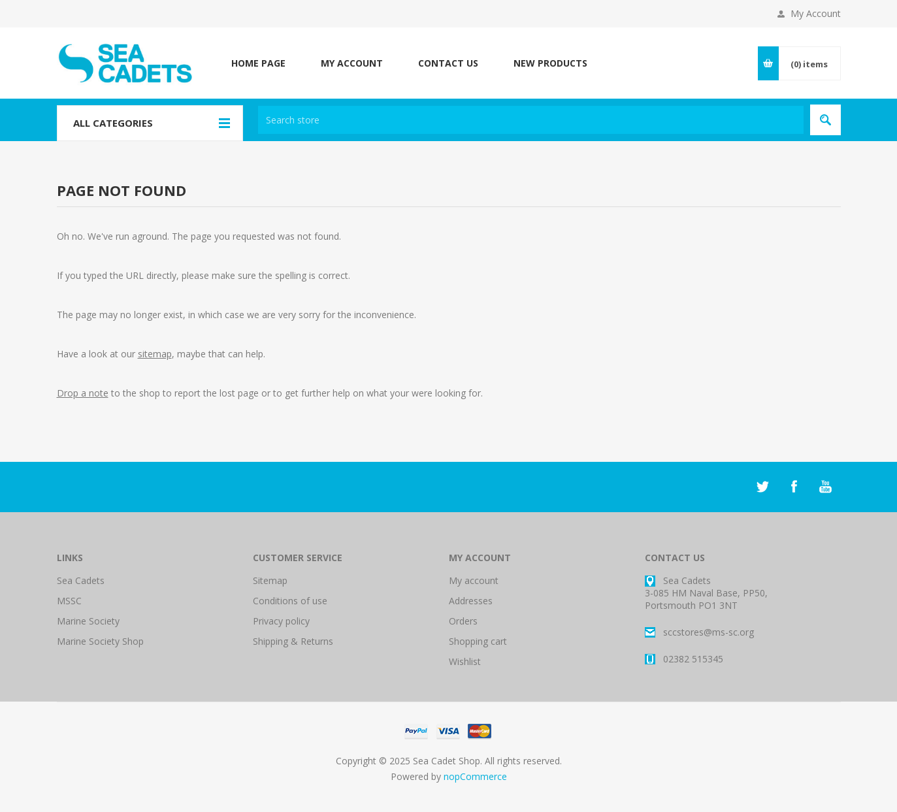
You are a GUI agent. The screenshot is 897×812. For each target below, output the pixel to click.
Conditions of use (290, 600)
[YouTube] (825, 486)
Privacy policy (281, 621)
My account (473, 580)
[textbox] (531, 120)
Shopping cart (478, 641)
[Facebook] (793, 486)
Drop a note (82, 393)
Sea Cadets (81, 580)
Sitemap (270, 580)
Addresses (471, 600)
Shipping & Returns (293, 641)
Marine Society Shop (100, 641)
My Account (816, 13)
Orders (463, 621)
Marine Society (88, 621)
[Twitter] (762, 486)
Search (825, 120)
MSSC (69, 600)
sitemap (155, 354)
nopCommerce (475, 776)
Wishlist (465, 661)
